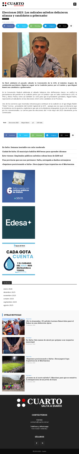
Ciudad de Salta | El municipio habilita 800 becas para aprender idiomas (34, 151)
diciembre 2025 (9, 292)
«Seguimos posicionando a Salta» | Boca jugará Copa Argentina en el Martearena (38, 164)
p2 (33, 122)
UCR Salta (39, 122)
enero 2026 (8, 289)
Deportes (28, 318)
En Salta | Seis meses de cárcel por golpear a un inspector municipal (50, 341)
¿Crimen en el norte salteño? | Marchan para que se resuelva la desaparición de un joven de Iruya (51, 379)
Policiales (28, 375)
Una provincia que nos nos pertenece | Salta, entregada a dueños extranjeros (36, 160)
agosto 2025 (8, 305)
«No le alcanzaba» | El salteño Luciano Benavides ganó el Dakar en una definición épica (50, 322)
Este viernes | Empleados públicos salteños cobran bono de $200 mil (32, 156)
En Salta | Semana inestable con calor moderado (23, 147)
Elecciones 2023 (13, 122)
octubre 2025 (9, 299)
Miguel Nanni (25, 122)
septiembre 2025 (10, 302)
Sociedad (28, 337)
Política (5, 19)
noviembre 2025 (10, 295)
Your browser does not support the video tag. (18, 222)
